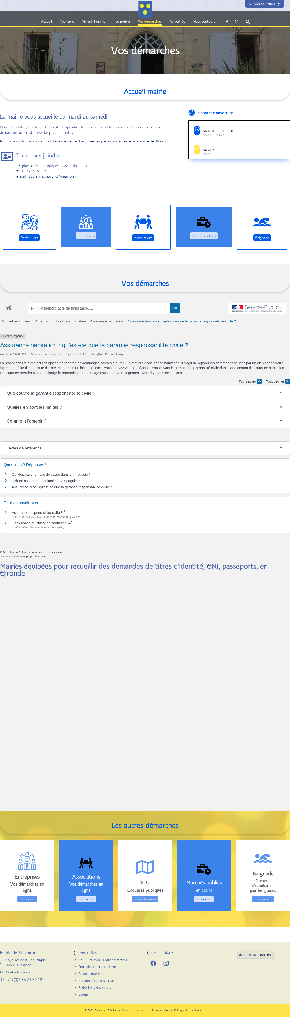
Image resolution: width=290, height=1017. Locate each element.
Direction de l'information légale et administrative (33, 552)
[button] (248, 22)
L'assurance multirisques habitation (42, 523)
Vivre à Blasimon (94, 21)
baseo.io (40, 556)
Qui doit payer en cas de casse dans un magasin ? (51, 474)
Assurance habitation (107, 321)
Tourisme (67, 21)
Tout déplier (278, 381)
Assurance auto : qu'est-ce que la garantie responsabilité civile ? (62, 487)
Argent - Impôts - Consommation (61, 321)
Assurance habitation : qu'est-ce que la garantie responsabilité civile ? (181, 321)
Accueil (46, 21)
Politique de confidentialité (189, 1010)
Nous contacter (205, 21)
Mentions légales (162, 1010)
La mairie (123, 21)
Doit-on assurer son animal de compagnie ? (46, 481)
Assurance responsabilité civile (38, 513)
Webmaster (143, 1010)
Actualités (177, 21)
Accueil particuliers (17, 321)
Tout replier (250, 381)
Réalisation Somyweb (120, 1010)
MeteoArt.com (263, 955)
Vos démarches (150, 21)
